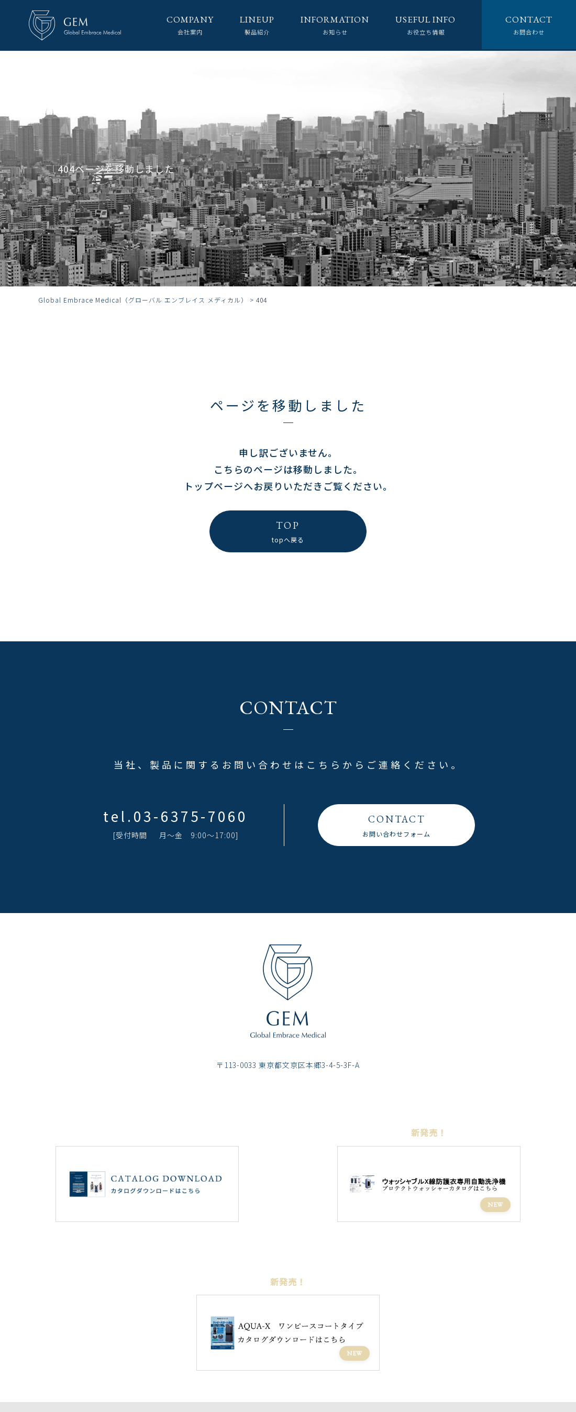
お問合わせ (527, 25)
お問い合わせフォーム (396, 824)
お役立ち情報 (420, 25)
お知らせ (323, 25)
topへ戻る (288, 530)
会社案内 (171, 25)
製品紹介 (241, 25)
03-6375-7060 (191, 816)
